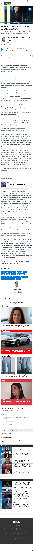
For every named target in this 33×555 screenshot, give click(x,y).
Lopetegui (25, 276)
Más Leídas (4, 446)
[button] (30, 55)
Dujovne (11, 276)
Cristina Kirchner (6, 272)
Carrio (8, 274)
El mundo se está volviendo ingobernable (16, 185)
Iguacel (18, 278)
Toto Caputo (5, 278)
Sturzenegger (20, 274)
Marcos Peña (18, 276)
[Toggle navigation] (2, 4)
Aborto (14, 272)
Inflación (19, 272)
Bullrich (13, 274)
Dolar (25, 272)
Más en (17, 303)
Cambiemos (4, 276)
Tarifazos (12, 278)
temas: (3, 270)
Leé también (11, 182)
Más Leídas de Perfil (7, 480)
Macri (3, 274)
